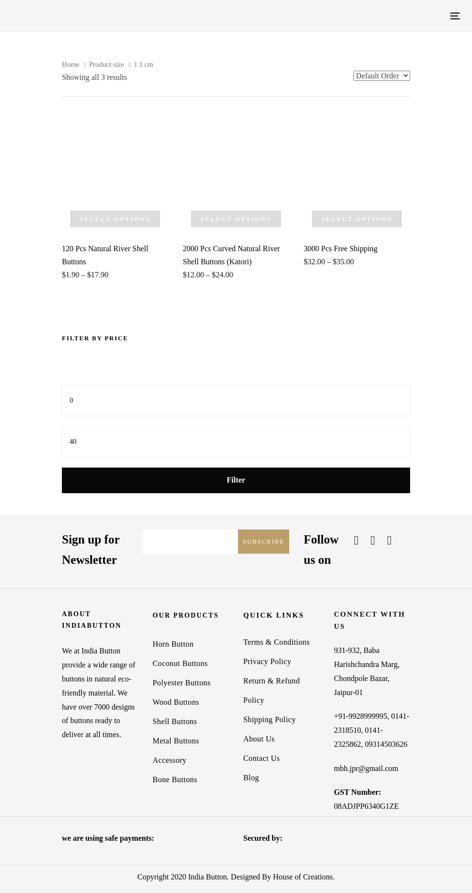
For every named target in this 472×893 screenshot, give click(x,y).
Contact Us (261, 758)
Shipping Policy (269, 719)
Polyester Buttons (182, 683)
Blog (251, 777)
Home (70, 64)
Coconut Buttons (180, 663)
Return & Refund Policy (271, 690)
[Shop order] (382, 76)
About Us (259, 739)
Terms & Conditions (276, 642)
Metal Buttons (176, 741)
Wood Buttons (176, 702)
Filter (236, 480)
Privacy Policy (267, 661)
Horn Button (173, 644)
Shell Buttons (175, 721)
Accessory (170, 760)
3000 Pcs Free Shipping (340, 248)
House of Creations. (304, 877)
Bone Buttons (175, 779)
